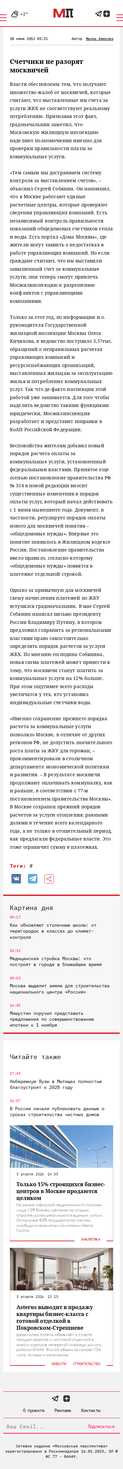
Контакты (90, 1410)
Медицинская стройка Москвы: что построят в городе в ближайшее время (56, 961)
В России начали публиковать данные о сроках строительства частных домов (57, 1111)
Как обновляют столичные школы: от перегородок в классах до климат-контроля (53, 931)
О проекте (34, 1410)
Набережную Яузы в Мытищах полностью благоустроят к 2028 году (56, 1084)
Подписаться (101, 1426)
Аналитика (90, 1239)
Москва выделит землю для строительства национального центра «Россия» (60, 989)
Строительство (86, 1363)
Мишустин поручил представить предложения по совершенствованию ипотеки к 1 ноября (52, 1019)
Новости (58, 1363)
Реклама (62, 1410)
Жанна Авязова (99, 38)
